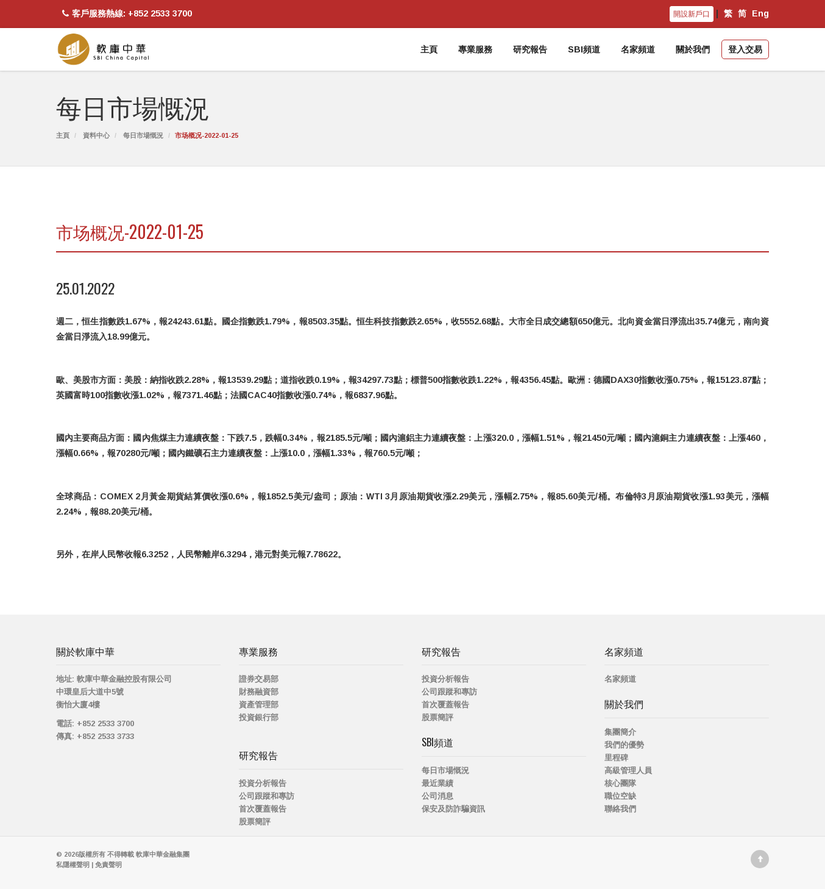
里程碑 (616, 757)
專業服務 (475, 49)
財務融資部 (258, 691)
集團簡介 (620, 732)
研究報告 (530, 49)
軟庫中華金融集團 (162, 854)
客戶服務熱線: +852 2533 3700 (125, 13)
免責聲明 (108, 864)
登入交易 (745, 49)
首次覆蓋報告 (262, 808)
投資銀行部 (258, 717)
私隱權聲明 (73, 864)
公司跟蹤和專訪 (266, 796)
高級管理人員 (628, 770)
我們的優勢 (624, 744)
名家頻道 (638, 49)
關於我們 (693, 49)
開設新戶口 (691, 14)
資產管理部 (258, 704)
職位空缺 (620, 796)
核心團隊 (620, 783)
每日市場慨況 (143, 135)
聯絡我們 (620, 808)
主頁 (428, 49)
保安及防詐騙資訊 (453, 808)
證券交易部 (258, 679)
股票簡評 (255, 821)
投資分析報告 (262, 783)
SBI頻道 (584, 49)
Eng (760, 13)
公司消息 (437, 796)
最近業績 (437, 783)
